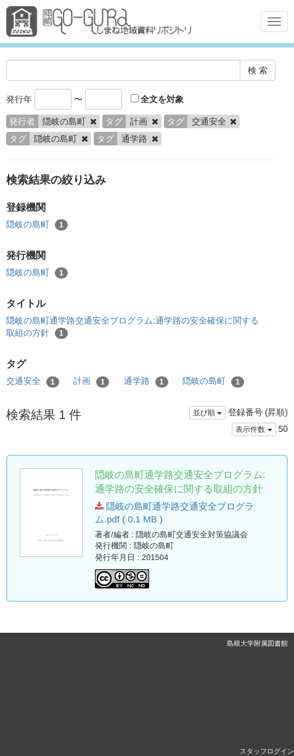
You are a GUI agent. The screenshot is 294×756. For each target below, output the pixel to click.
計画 (91, 381)
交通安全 (32, 381)
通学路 (146, 381)
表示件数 (253, 429)
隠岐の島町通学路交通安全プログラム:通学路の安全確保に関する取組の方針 (132, 327)
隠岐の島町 (37, 224)
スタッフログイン (267, 751)
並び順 (207, 412)
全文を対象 (157, 99)
